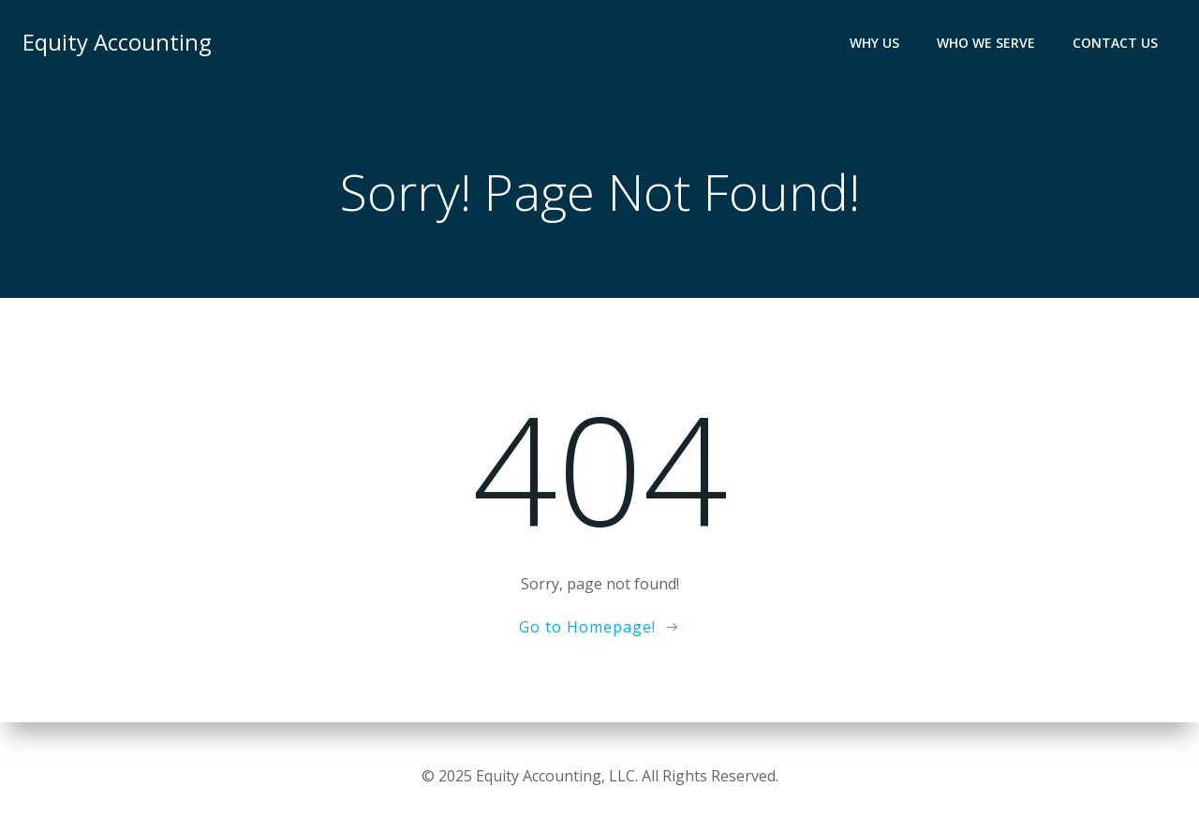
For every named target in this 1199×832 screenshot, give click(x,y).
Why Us (874, 43)
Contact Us (1115, 43)
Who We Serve (986, 43)
